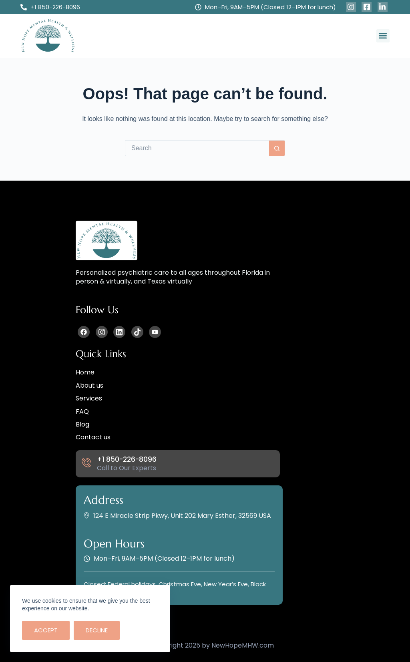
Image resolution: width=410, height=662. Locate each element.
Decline (97, 630)
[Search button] (277, 148)
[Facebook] (351, 7)
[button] (383, 35)
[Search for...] (197, 148)
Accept (46, 630)
